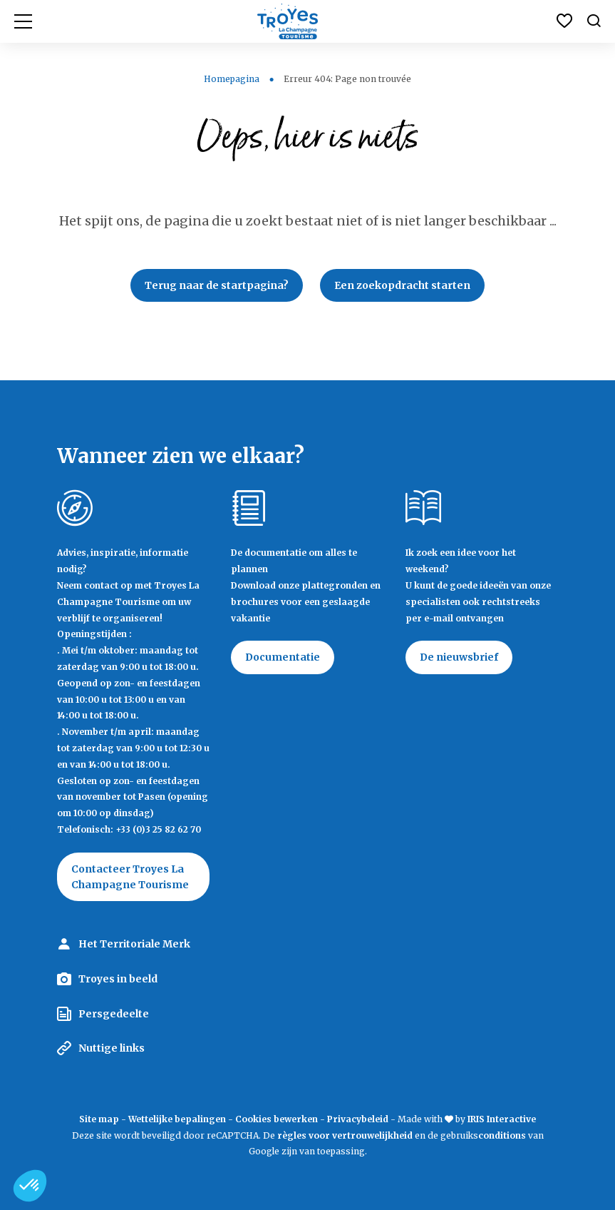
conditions (503, 1135)
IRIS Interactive (501, 1119)
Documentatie (282, 657)
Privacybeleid (357, 1119)
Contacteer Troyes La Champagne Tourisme (130, 877)
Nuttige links (111, 1048)
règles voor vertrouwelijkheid (345, 1135)
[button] (30, 1186)
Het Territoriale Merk (134, 943)
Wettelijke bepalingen (177, 1119)
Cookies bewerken (276, 1119)
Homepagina (231, 78)
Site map (99, 1119)
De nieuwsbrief (459, 657)
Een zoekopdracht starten (402, 285)
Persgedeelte (113, 1013)
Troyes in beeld (117, 978)
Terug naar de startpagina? (217, 285)
